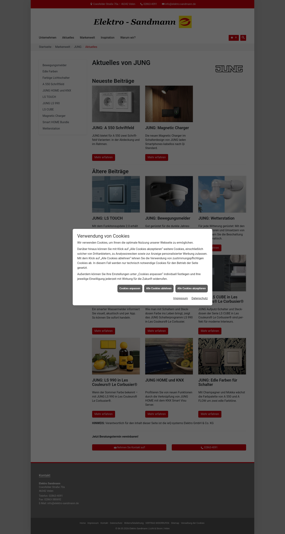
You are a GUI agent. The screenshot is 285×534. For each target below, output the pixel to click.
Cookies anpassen (129, 288)
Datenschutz (200, 298)
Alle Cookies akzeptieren (191, 288)
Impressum (180, 298)
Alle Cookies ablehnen (159, 288)
